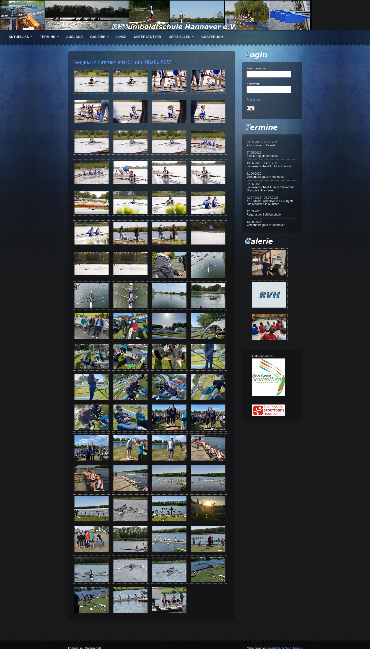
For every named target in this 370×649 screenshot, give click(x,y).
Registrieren (254, 99)
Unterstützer (147, 37)
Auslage (74, 37)
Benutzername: (256, 68)
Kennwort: (253, 84)
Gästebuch (212, 37)
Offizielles (179, 37)
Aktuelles (19, 37)
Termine (47, 37)
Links (121, 37)
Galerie (97, 37)
